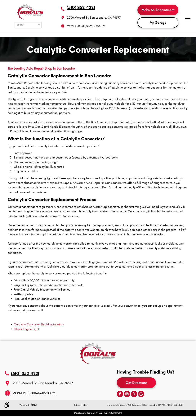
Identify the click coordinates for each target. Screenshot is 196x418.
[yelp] (134, 394)
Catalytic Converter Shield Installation (39, 324)
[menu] (188, 19)
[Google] (141, 394)
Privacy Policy (80, 405)
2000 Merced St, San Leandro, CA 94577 (94, 17)
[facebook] (120, 394)
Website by (25, 405)
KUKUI (34, 405)
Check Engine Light (26, 329)
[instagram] (127, 394)
